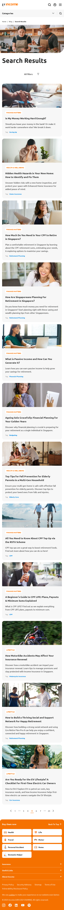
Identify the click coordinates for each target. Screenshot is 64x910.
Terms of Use (50, 884)
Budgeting (13, 435)
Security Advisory (24, 884)
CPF (10, 556)
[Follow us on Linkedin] (16, 905)
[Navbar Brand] (10, 4)
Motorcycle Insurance (17, 676)
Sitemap (38, 884)
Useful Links (7, 870)
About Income (8, 876)
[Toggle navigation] (60, 5)
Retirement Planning (17, 256)
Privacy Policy (8, 884)
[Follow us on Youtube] (22, 905)
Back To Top (55, 824)
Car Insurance (14, 800)
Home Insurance (15, 194)
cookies (12, 894)
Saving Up (13, 132)
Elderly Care (14, 497)
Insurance (6, 864)
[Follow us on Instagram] (3, 905)
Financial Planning (16, 376)
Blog (10, 21)
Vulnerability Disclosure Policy (15, 888)
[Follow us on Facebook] (10, 905)
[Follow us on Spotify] (29, 905)
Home (4, 21)
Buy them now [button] (9, 824)
